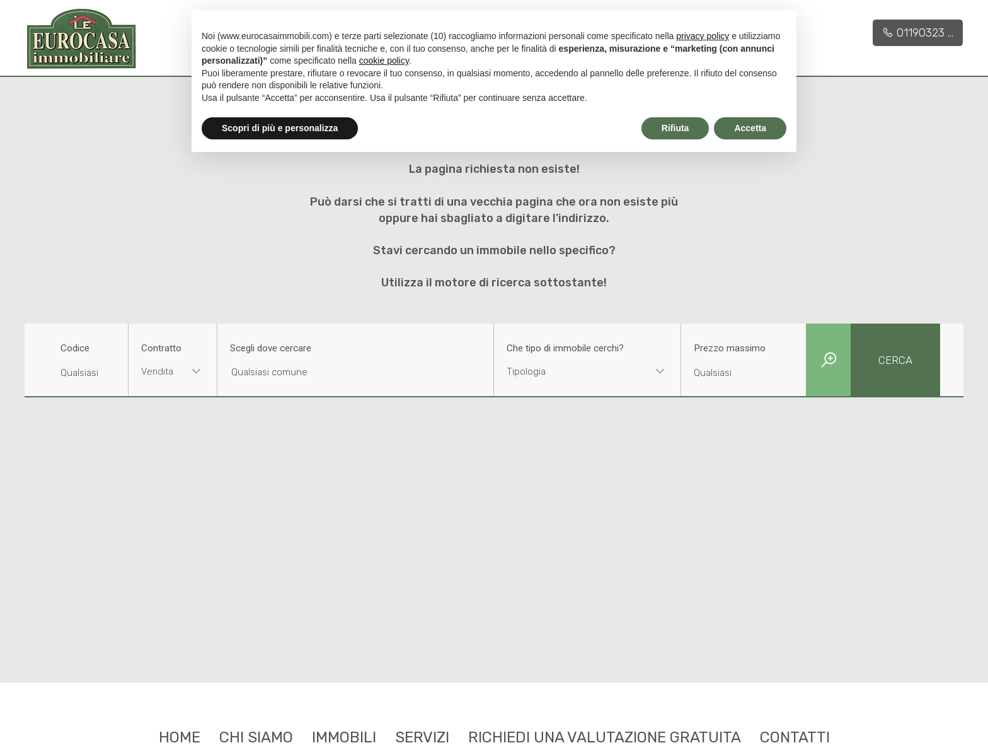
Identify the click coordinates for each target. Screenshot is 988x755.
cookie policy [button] (384, 61)
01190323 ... (917, 33)
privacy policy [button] (702, 36)
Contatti (795, 737)
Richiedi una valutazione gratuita (604, 737)
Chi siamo (256, 737)
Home (179, 737)
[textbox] (571, 371)
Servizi (422, 737)
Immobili (344, 737)
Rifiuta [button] (675, 128)
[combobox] (173, 373)
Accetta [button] (750, 128)
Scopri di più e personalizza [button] (280, 128)
